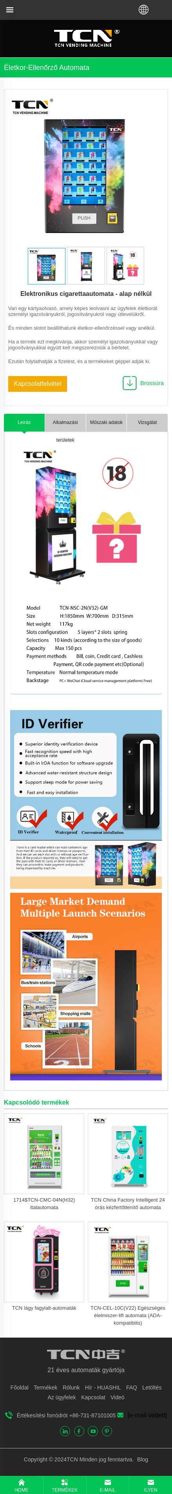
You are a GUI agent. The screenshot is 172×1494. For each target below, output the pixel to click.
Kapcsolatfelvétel (38, 383)
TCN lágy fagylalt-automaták (44, 1308)
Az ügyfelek (61, 1397)
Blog (142, 1459)
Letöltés (151, 1387)
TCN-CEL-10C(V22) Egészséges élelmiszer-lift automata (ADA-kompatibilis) (128, 1315)
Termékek (46, 1387)
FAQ (131, 1387)
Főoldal (20, 1387)
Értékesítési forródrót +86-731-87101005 (66, 1415)
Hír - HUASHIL (103, 1387)
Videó (117, 1397)
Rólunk (71, 1387)
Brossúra (152, 383)
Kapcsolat (93, 1397)
